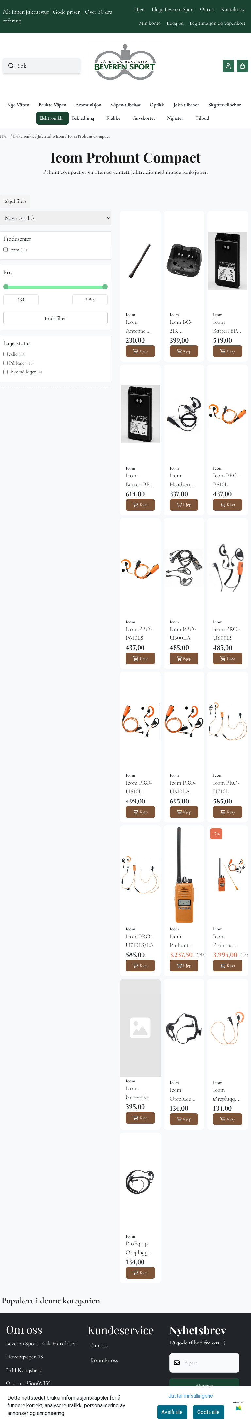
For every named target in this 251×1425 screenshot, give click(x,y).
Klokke (113, 118)
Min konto (150, 23)
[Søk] (42, 65)
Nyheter (175, 118)
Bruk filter (55, 318)
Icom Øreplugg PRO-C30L (183, 1094)
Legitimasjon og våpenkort (217, 23)
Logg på (175, 23)
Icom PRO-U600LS (226, 633)
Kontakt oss (233, 9)
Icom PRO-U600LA (183, 633)
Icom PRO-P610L (226, 480)
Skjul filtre (15, 201)
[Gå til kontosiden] (228, 66)
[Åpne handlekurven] (242, 66)
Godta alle (208, 1412)
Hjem (140, 9)
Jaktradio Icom (51, 136)
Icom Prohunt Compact (89, 136)
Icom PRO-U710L (226, 787)
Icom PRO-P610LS (139, 633)
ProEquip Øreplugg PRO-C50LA (137, 1248)
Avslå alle (172, 1412)
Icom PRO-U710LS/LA (140, 941)
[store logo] (125, 66)
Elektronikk (24, 136)
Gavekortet (143, 118)
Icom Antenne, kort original (136, 326)
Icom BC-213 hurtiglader (182, 326)
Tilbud (202, 118)
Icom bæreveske (137, 1093)
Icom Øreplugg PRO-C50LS (224, 1094)
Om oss (207, 9)
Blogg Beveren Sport (173, 9)
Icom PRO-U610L (139, 787)
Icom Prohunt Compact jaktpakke (225, 941)
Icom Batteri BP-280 (139, 480)
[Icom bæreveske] (140, 1028)
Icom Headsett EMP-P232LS (180, 480)
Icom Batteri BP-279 (226, 326)
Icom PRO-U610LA (183, 787)
